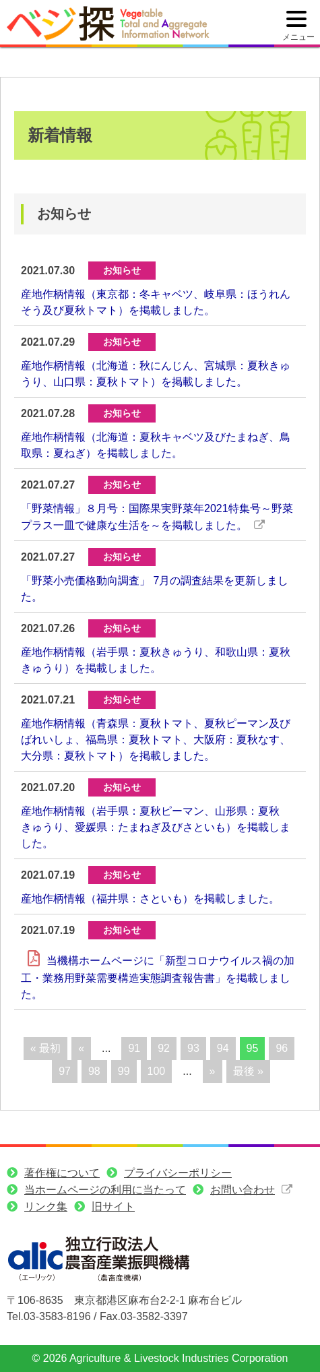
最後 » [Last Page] (248, 1071)
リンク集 (45, 1206)
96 (282, 1048)
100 (157, 1071)
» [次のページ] (213, 1071)
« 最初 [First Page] (45, 1048)
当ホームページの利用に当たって (105, 1189)
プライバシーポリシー (178, 1173)
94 (223, 1048)
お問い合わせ (242, 1189)
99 (124, 1071)
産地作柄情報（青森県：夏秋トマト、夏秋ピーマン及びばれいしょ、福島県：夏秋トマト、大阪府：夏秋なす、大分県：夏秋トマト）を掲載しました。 (155, 739)
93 (193, 1048)
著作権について (62, 1173)
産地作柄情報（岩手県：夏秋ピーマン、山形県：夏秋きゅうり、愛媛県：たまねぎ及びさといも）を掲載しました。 (155, 827)
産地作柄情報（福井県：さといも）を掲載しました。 (150, 898)
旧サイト (113, 1206)
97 (65, 1071)
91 (134, 1048)
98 (94, 1071)
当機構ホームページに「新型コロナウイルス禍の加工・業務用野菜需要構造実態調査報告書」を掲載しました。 (157, 977)
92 (164, 1048)
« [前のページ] (81, 1048)
